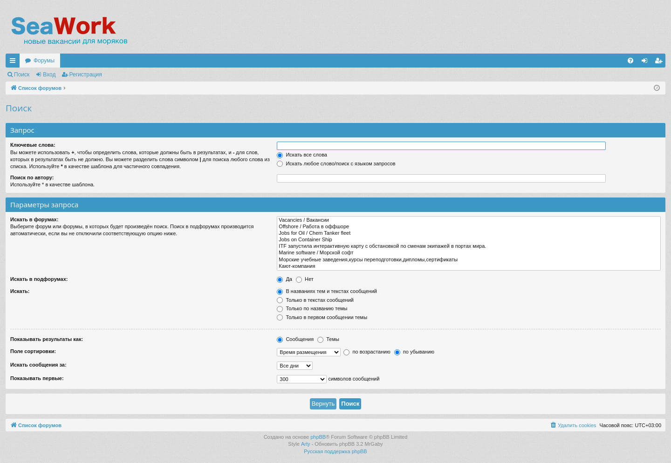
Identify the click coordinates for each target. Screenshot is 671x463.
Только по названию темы (312, 308)
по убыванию (414, 351)
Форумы (44, 60)
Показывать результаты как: (46, 339)
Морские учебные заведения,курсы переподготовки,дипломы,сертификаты (469, 260)
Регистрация (85, 74)
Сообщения (295, 339)
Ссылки (14, 62)
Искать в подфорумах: (39, 279)
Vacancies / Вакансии (469, 220)
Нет (305, 279)
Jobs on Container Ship (469, 240)
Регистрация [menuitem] (660, 62)
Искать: (19, 291)
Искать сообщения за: (38, 365)
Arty (305, 444)
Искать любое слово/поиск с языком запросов (336, 163)
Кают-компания (469, 266)
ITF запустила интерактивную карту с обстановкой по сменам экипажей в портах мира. (469, 246)
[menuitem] (630, 61)
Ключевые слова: (32, 145)
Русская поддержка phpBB (335, 451)
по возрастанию (366, 351)
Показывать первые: (37, 378)
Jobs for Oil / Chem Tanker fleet (469, 233)
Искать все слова (302, 154)
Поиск (21, 74)
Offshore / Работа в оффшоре (469, 227)
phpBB (318, 437)
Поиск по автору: (32, 177)
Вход (49, 74)
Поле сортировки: (33, 351)
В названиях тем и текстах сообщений (327, 291)
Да (284, 279)
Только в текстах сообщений (315, 300)
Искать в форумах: (34, 219)
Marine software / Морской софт (469, 253)
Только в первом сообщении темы (322, 317)
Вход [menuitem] (646, 62)
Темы (328, 339)
